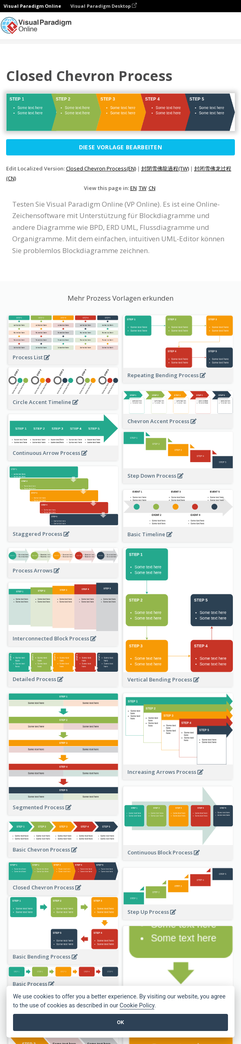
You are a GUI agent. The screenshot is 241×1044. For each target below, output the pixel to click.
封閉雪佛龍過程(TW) (165, 168)
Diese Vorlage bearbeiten (120, 147)
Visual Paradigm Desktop (103, 6)
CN (152, 188)
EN (133, 188)
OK (120, 1022)
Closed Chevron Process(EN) (101, 168)
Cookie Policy (137, 1005)
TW (143, 188)
